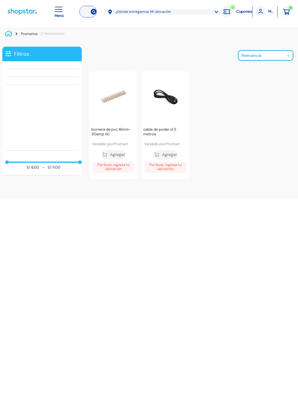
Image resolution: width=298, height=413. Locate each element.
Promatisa (29, 34)
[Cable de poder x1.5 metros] (165, 125)
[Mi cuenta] (265, 12)
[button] (60, 11)
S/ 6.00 (33, 167)
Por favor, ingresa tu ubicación (113, 166)
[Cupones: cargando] (236, 12)
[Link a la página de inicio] (10, 34)
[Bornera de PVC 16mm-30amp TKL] (113, 125)
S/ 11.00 (51, 167)
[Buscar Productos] (92, 11)
